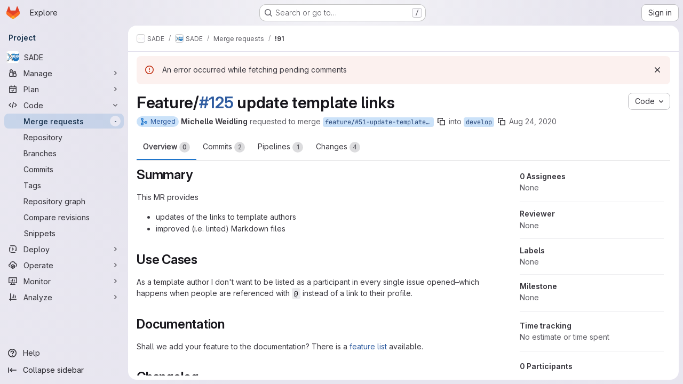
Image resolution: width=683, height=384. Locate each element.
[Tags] (64, 185)
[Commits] (64, 169)
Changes (338, 147)
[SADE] (64, 57)
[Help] (64, 353)
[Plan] (64, 89)
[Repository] (64, 137)
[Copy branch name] (441, 121)
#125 (216, 102)
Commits (224, 147)
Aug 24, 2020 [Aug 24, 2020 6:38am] (533, 121)
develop (479, 122)
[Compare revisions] (64, 217)
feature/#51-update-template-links (379, 122)
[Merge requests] (64, 121)
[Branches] (64, 153)
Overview (166, 147)
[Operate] (64, 265)
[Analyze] (64, 297)
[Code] (64, 105)
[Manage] (64, 73)
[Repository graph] (64, 201)
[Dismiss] (657, 69)
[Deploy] (64, 249)
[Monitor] (64, 281)
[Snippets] (64, 233)
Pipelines (280, 147)
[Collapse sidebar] (64, 370)
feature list (368, 346)
